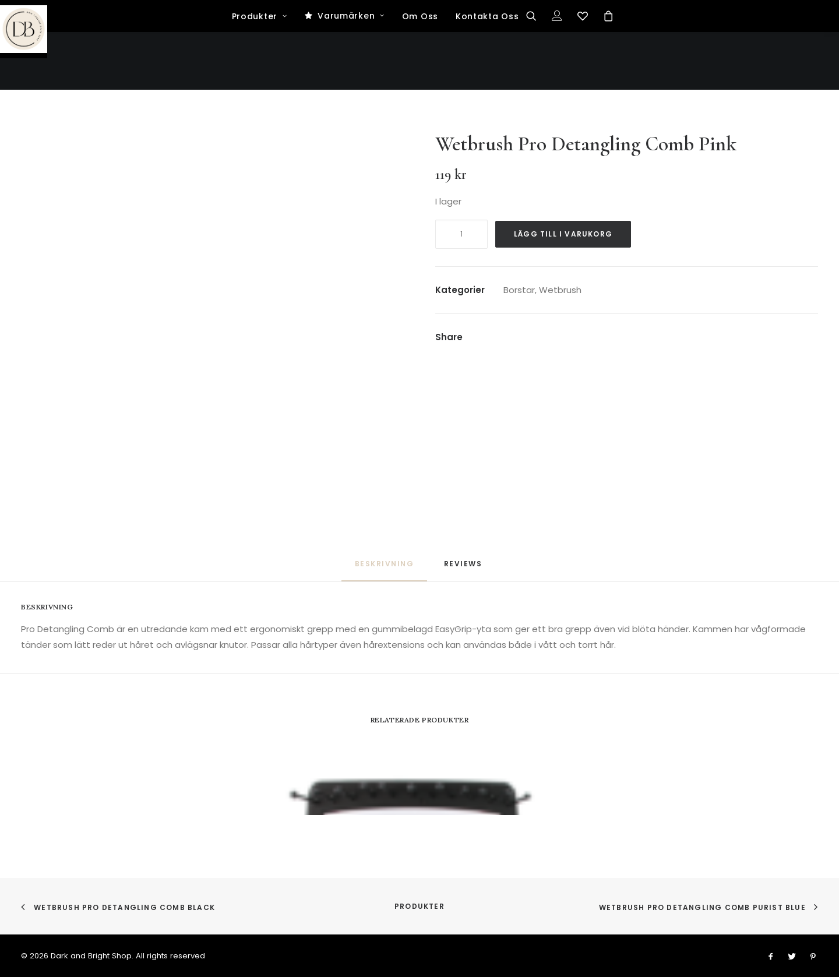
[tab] (464, 568)
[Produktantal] (461, 234)
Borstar (519, 290)
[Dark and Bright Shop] (419, 29)
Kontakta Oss (487, 74)
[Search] (535, 74)
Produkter (259, 74)
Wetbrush (560, 290)
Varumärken (351, 74)
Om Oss (420, 74)
